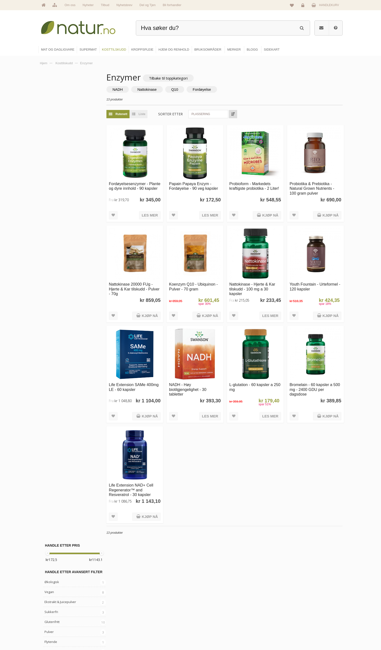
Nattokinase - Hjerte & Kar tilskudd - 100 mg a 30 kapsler (257, 284)
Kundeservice (306, 611)
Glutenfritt (52, 154)
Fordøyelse (211, 90)
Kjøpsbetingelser (308, 621)
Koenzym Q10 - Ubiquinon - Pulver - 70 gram (200, 282)
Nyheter (88, 5)
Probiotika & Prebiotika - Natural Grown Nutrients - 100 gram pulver (314, 186)
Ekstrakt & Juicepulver (60, 134)
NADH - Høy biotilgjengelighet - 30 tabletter (194, 383)
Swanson (51, 288)
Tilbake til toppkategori (177, 78)
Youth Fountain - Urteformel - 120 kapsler (316, 282)
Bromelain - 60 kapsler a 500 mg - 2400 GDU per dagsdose (313, 383)
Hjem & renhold (207, 632)
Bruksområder (257, 600)
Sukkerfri (51, 144)
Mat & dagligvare (208, 590)
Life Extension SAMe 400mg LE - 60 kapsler (138, 380)
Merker (149, 611)
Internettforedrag (259, 611)
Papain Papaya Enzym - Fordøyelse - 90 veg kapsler (200, 183)
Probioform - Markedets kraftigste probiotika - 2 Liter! (254, 186)
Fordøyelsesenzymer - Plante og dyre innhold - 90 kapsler (141, 186)
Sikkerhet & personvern (312, 632)
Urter (48, 204)
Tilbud (105, 5)
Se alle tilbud (153, 632)
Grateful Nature (56, 258)
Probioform (52, 278)
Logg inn (303, 6)
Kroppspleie (204, 621)
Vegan (49, 124)
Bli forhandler (172, 5)
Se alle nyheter (155, 621)
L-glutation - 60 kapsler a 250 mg (255, 380)
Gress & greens (56, 224)
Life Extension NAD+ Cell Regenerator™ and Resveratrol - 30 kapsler (140, 481)
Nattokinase (156, 90)
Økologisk (51, 114)
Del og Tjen (147, 5)
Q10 (184, 90)
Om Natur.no (153, 600)
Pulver (49, 164)
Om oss (70, 5)
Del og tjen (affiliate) (261, 621)
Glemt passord (306, 600)
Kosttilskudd (53, 234)
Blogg (252, 590)
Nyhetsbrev (124, 5)
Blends (49, 194)
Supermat (203, 600)
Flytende (50, 174)
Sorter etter (179, 114)
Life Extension (54, 268)
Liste (147, 114)
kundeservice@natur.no (87, 619)
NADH (127, 90)
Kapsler (50, 184)
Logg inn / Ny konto (309, 590)
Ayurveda (51, 214)
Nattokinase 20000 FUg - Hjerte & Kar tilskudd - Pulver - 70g (140, 284)
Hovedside (152, 590)
